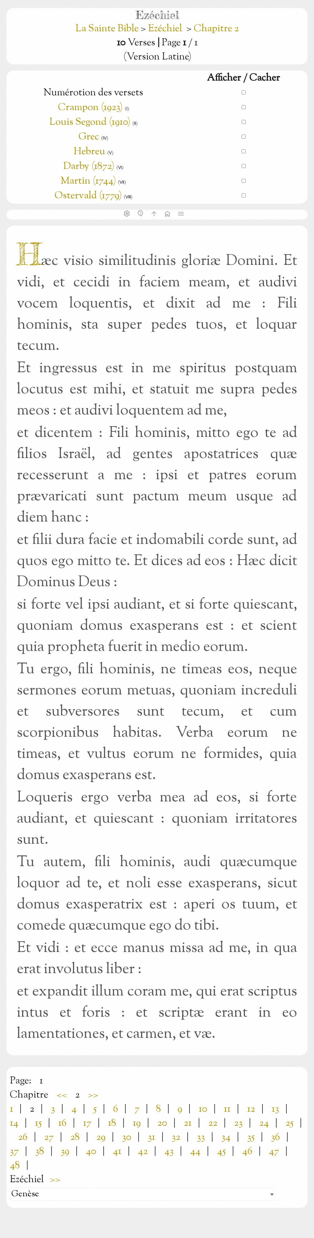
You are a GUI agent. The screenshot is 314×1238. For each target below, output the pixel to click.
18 (112, 1123)
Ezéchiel (165, 29)
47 (274, 1151)
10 (203, 1109)
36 (275, 1137)
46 (247, 1151)
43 (169, 1151)
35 (251, 1137)
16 (62, 1123)
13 (275, 1109)
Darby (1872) (88, 166)
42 (143, 1151)
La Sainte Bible (108, 29)
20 (162, 1123)
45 (221, 1151)
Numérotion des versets (93, 93)
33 (201, 1137)
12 (251, 1109)
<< (61, 1095)
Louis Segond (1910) (89, 122)
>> (93, 1095)
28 (75, 1137)
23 (238, 1123)
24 (264, 1123)
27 (49, 1137)
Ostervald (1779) (88, 196)
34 (226, 1137)
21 (188, 1123)
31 (151, 1137)
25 (289, 1123)
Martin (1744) (88, 181)
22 (212, 1123)
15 (38, 1123)
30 (126, 1137)
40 (91, 1151)
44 (195, 1151)
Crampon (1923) (90, 108)
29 (100, 1137)
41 (117, 1151)
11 (227, 1109)
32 (176, 1137)
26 (23, 1137)
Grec (88, 137)
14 (14, 1123)
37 (14, 1151)
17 (87, 1123)
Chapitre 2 (216, 29)
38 (39, 1151)
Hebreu (89, 152)
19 (137, 1123)
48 (15, 1166)
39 (65, 1151)
